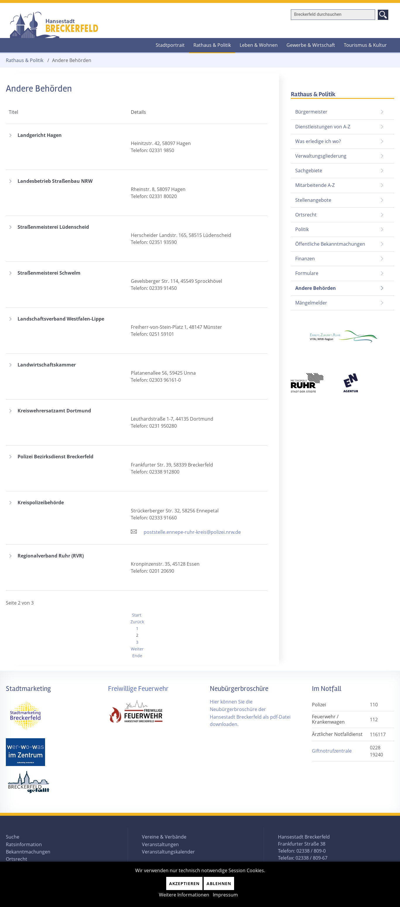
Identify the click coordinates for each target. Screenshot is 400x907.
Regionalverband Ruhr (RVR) (51, 556)
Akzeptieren (184, 883)
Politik (302, 229)
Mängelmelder (311, 303)
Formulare (306, 273)
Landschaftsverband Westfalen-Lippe (61, 319)
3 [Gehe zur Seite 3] (137, 642)
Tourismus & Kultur (365, 45)
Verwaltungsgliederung (320, 156)
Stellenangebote (313, 200)
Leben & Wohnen (259, 45)
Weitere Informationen (184, 894)
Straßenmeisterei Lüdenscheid (53, 227)
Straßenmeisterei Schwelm (49, 273)
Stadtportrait (170, 45)
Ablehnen (219, 883)
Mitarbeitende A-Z (315, 185)
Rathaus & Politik (212, 45)
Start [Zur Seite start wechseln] (136, 615)
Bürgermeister (311, 112)
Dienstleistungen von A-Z (322, 126)
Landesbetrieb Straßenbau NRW (55, 181)
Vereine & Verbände (164, 837)
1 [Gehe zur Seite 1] (137, 628)
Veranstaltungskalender (168, 852)
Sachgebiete (308, 170)
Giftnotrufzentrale (332, 751)
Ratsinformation (24, 844)
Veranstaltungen (160, 844)
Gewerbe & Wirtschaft (310, 45)
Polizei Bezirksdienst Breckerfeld (55, 456)
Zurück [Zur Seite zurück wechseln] (137, 621)
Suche (12, 837)
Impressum (225, 894)
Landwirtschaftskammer (47, 365)
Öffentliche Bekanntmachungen (330, 244)
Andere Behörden (313, 286)
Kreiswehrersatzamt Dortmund (54, 411)
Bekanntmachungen (28, 852)
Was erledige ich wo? (318, 141)
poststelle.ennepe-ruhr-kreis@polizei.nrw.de (192, 532)
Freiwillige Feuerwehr (138, 688)
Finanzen (305, 258)
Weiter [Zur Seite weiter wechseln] (137, 649)
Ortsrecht (306, 214)
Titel (13, 112)
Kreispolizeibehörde (41, 502)
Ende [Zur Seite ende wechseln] (137, 655)
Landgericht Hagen (40, 135)
